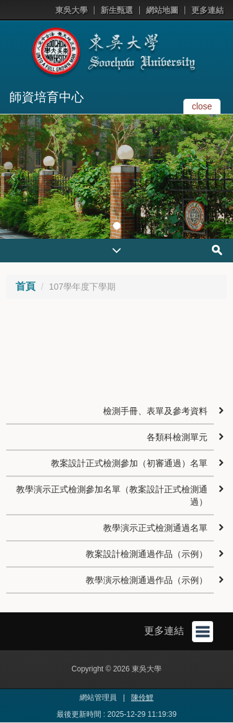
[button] (12, 176)
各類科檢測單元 (177, 437)
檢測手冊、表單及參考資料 (155, 411)
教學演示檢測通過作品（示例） (147, 580)
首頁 (25, 286)
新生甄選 (117, 10)
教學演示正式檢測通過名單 (155, 528)
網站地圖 (162, 10)
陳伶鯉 (142, 697)
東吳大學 (71, 10)
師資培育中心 (46, 97)
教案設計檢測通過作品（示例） (147, 554)
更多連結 (207, 10)
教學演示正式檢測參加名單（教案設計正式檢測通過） (112, 495)
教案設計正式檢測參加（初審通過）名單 (129, 463)
